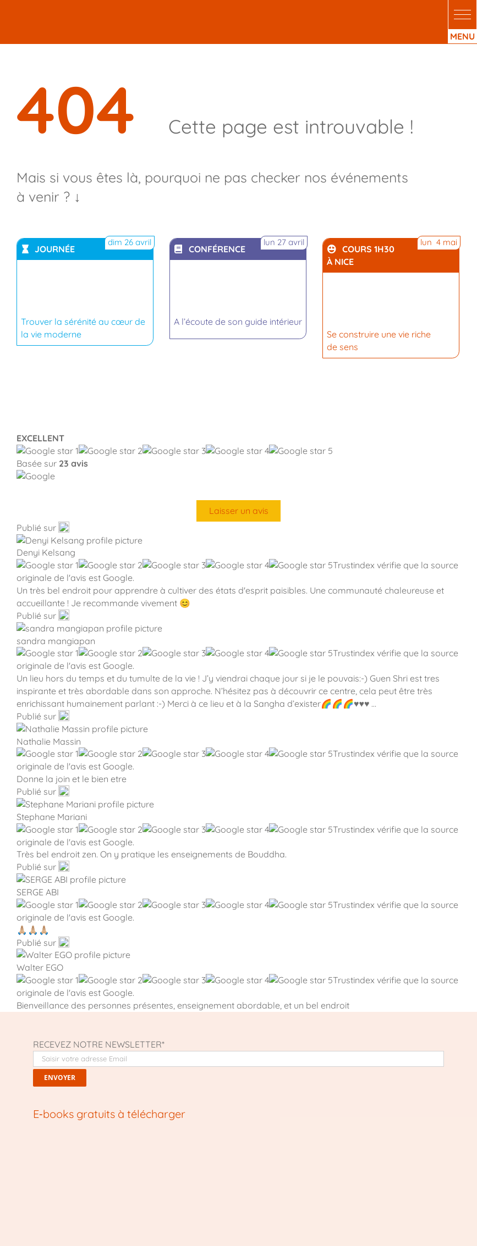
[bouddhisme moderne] (129, 705)
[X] (61, 1017)
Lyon (189, 1151)
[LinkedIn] (79, 1017)
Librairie (30, 1108)
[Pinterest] (116, 1017)
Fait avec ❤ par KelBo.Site (214, 1209)
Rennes (52, 1151)
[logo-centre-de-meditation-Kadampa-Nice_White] (67, 9)
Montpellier (257, 1151)
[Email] (135, 1017)
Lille (27, 1151)
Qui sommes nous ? (49, 1096)
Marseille (297, 1151)
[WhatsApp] (98, 1017)
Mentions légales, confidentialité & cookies (238, 1233)
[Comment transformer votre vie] (102, 558)
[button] (462, 14)
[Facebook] (42, 1017)
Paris (80, 1151)
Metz (102, 1151)
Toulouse (218, 1151)
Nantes (162, 1151)
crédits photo (284, 1209)
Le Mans (131, 1151)
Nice (326, 1151)
